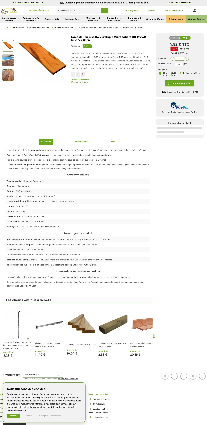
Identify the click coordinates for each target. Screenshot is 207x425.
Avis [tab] (113, 142)
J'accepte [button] (14, 416)
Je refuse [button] (28, 416)
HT (174, 38)
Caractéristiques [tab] (81, 142)
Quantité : (162, 58)
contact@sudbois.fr (101, 417)
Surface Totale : (165, 64)
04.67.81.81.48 (99, 404)
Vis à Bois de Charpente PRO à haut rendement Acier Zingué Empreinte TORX (17, 345)
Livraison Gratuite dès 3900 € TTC (182, 92)
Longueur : (163, 70)
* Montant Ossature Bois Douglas (81, 344)
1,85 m (197, 73)
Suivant (7, 83)
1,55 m (186, 73)
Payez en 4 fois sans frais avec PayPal (179, 112)
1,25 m (175, 73)
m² (185, 64)
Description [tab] (46, 142)
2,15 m (164, 75)
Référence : (76, 46)
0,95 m (164, 73)
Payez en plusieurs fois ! (179, 123)
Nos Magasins (131, 10)
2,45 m (175, 75)
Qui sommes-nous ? (174, 10)
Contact (151, 10)
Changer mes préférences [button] (50, 416)
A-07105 (87, 46)
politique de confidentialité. (68, 379)
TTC (185, 38)
